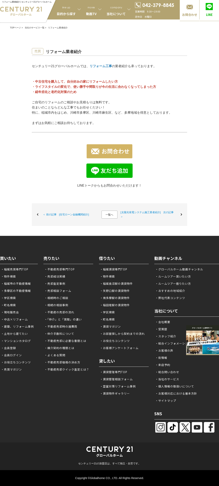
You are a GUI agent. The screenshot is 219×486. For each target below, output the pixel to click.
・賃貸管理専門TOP (113, 372)
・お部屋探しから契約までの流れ (122, 334)
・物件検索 (8, 276)
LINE (209, 15)
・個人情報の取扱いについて (174, 386)
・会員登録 (8, 348)
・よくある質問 (54, 355)
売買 (37, 51)
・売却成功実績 (54, 276)
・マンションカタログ (16, 341)
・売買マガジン (11, 369)
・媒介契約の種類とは (59, 348)
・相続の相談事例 (56, 305)
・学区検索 (8, 298)
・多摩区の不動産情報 (16, 291)
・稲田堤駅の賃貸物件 (115, 305)
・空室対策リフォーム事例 (118, 386)
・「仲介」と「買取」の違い (63, 319)
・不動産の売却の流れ (59, 312)
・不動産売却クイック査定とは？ (66, 369)
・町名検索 (8, 305)
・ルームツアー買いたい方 (173, 276)
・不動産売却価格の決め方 (62, 362)
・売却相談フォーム (57, 291)
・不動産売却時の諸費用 (60, 326)
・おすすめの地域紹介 (170, 291)
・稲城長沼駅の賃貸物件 (116, 284)
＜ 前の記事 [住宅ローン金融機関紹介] (66, 214)
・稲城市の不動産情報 (16, 284)
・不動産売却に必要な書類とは (65, 341)
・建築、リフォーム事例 (17, 326)
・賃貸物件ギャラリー (115, 393)
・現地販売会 (10, 312)
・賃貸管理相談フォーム (116, 379)
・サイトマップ (165, 401)
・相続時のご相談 (56, 298)
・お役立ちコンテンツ (16, 362)
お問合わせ (189, 15)
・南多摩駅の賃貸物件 (115, 298)
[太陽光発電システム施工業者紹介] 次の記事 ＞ (147, 214)
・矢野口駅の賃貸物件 (115, 291)
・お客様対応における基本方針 (176, 393)
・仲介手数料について (59, 334)
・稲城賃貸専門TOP (113, 269)
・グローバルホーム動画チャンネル (179, 269)
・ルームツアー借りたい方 (173, 284)
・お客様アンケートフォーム (119, 348)
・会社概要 (162, 322)
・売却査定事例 (54, 284)
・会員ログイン (11, 355)
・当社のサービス (167, 379)
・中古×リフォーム (14, 319)
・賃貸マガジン (110, 326)
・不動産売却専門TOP (59, 269)
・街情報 (161, 358)
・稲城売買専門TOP (14, 269)
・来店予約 (162, 365)
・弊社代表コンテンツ (170, 298)
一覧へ (109, 214)
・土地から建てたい (14, 334)
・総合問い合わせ (167, 372)
